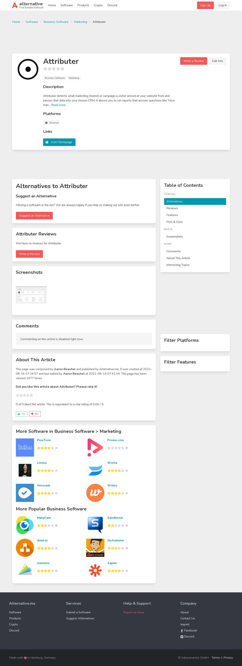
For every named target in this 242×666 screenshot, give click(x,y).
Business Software (55, 22)
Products (83, 5)
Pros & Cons (174, 222)
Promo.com (115, 440)
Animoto (43, 563)
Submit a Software (78, 612)
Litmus (42, 463)
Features (172, 215)
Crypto (98, 5)
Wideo (112, 485)
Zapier (112, 563)
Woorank (43, 485)
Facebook (188, 630)
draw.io (42, 540)
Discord (112, 5)
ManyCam (44, 518)
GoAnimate (115, 540)
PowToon (44, 440)
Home (52, 5)
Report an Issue (133, 612)
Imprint (184, 624)
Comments (173, 251)
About (184, 612)
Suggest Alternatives (80, 618)
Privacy (228, 658)
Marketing (80, 22)
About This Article (178, 258)
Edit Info (217, 61)
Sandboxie (115, 518)
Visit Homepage (61, 142)
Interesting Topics (178, 265)
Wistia (112, 463)
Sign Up (205, 5)
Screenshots (174, 237)
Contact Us (187, 618)
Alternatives (174, 201)
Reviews (172, 208)
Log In (223, 5)
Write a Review (193, 61)
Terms (216, 658)
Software (66, 5)
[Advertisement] (121, 38)
